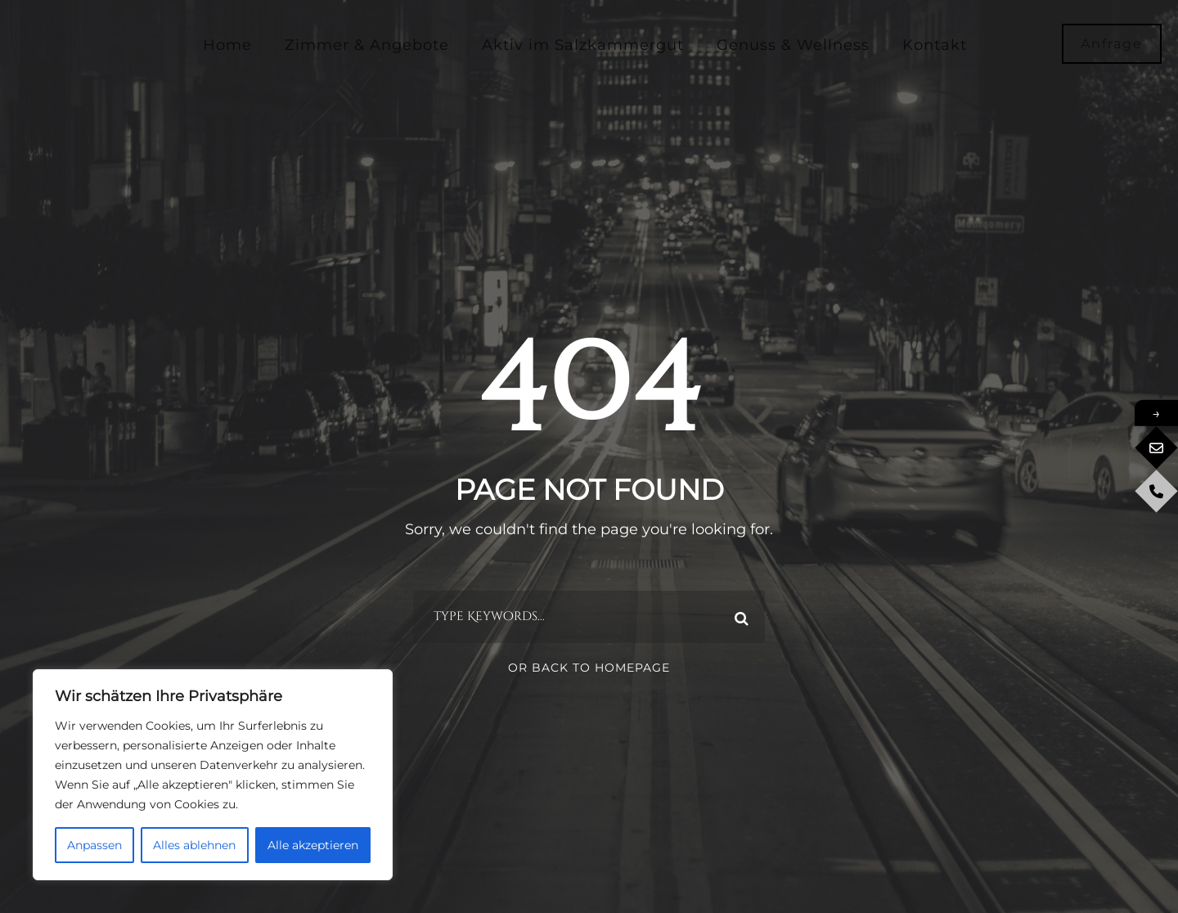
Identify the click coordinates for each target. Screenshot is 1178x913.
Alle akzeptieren (313, 845)
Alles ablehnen (194, 845)
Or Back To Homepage (589, 667)
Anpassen (94, 845)
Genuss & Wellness (793, 45)
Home (227, 45)
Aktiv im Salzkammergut (583, 45)
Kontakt (934, 45)
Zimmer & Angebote (367, 45)
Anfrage (1112, 44)
